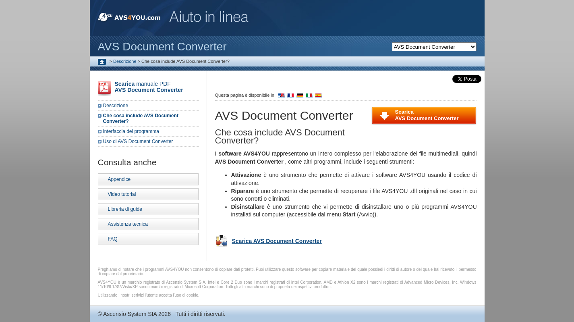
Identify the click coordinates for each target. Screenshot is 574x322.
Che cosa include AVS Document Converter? (140, 118)
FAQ (113, 239)
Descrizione (124, 61)
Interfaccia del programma (131, 131)
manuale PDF (149, 87)
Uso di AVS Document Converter (138, 141)
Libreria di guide (125, 209)
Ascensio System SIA (130, 314)
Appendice (119, 179)
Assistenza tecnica (128, 224)
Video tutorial (122, 194)
